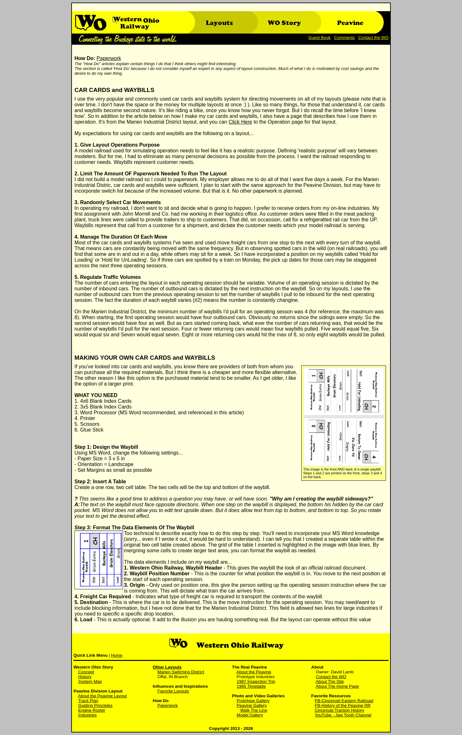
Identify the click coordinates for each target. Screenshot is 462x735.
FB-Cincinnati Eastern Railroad (344, 700)
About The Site (330, 681)
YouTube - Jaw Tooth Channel (343, 715)
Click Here (240, 122)
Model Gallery (250, 715)
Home (117, 655)
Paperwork (108, 58)
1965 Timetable (251, 686)
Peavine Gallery (252, 705)
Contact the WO (373, 37)
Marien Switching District (181, 672)
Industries (87, 715)
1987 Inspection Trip (256, 681)
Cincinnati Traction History (339, 710)
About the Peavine (253, 672)
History (84, 676)
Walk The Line (253, 710)
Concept (86, 672)
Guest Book (319, 37)
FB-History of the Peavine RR (343, 705)
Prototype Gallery (253, 700)
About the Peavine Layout (102, 695)
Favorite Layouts (173, 691)
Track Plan (88, 700)
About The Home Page (337, 686)
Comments (344, 37)
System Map (90, 681)
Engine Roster (91, 710)
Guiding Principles (95, 705)
